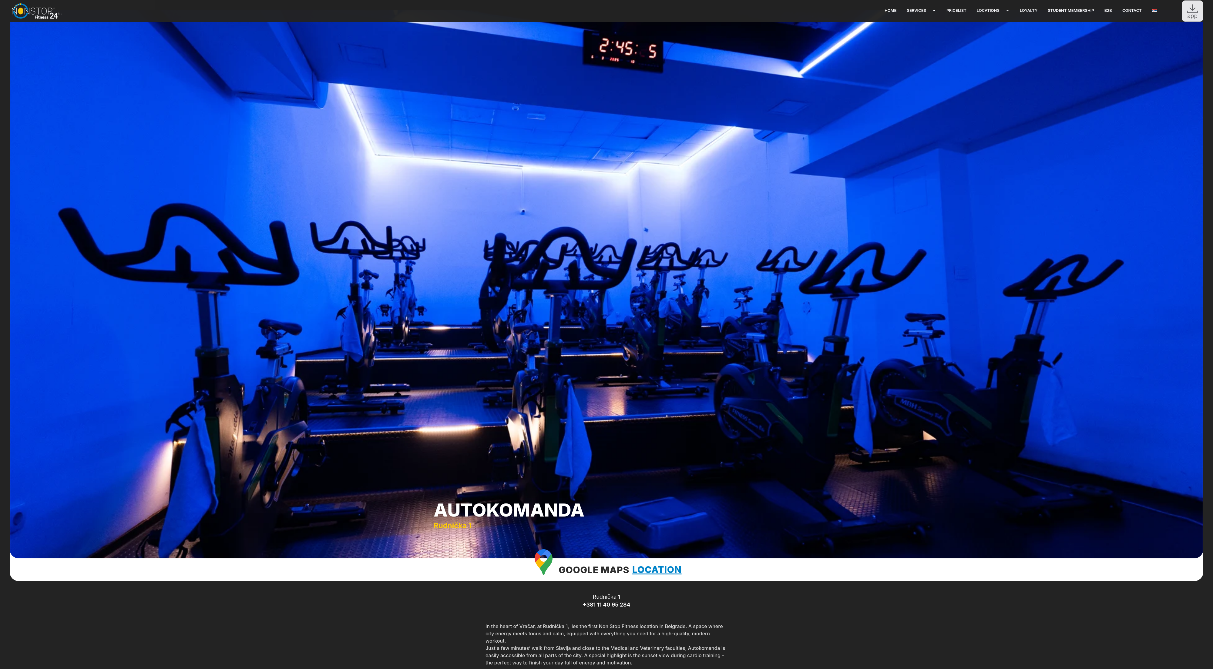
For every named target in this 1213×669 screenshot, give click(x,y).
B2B (1108, 10)
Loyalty (1028, 10)
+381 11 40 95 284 (606, 617)
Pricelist (956, 10)
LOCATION (657, 582)
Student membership (1071, 10)
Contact (1132, 10)
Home (891, 10)
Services (921, 10)
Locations (993, 10)
